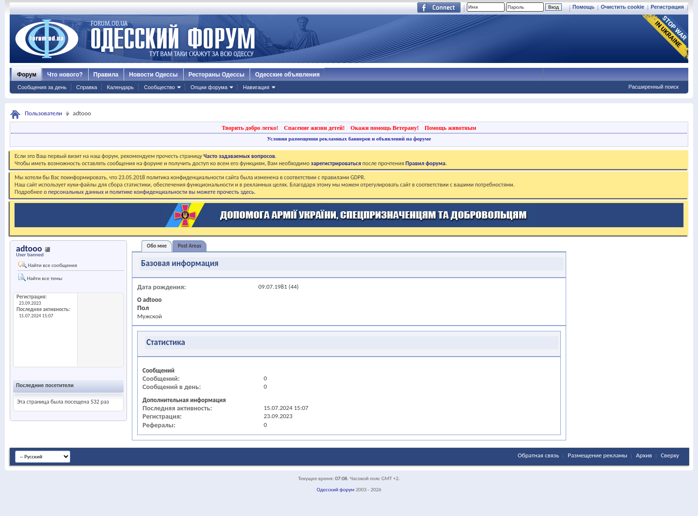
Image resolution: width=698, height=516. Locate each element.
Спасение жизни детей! (314, 128)
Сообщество (159, 87)
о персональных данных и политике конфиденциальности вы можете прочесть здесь (149, 191)
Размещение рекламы (597, 455)
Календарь (120, 87)
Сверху (670, 455)
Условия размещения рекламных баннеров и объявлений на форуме (349, 138)
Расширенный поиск (653, 87)
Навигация (256, 87)
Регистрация (667, 7)
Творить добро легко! (250, 128)
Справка (86, 87)
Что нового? (64, 74)
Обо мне (157, 246)
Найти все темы (40, 277)
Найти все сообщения (47, 265)
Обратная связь (538, 455)
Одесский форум (335, 489)
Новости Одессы (153, 74)
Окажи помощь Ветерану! (384, 128)
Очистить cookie (622, 7)
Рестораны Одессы (217, 74)
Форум (26, 74)
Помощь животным (450, 128)
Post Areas (189, 246)
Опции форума (208, 87)
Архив (644, 455)
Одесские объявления (287, 74)
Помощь (583, 7)
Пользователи (43, 113)
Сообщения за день (41, 87)
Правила (106, 74)
